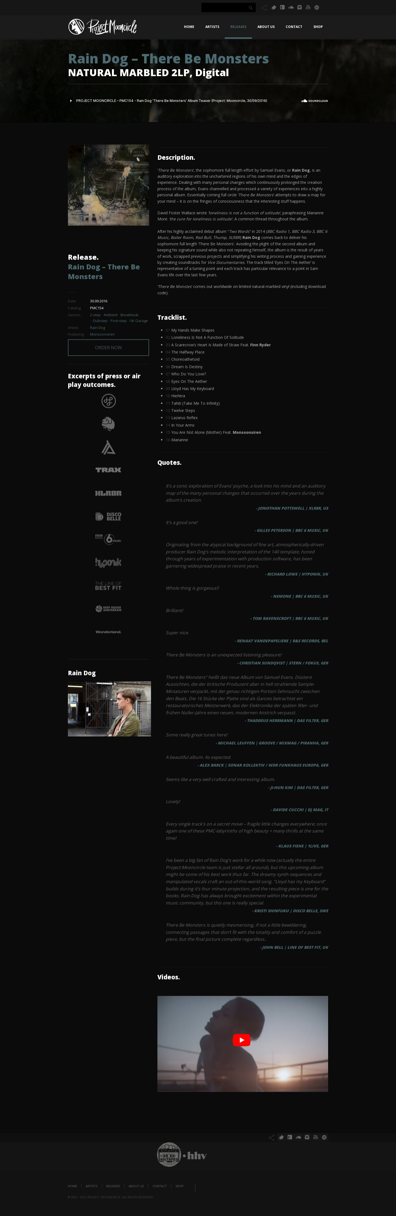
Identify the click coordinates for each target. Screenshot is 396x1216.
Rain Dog (97, 327)
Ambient (110, 314)
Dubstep (100, 320)
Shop (318, 26)
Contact (294, 26)
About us (266, 26)
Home (189, 26)
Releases (238, 26)
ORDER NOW (108, 341)
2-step (95, 314)
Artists (212, 26)
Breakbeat (129, 314)
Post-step (119, 320)
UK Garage (139, 320)
